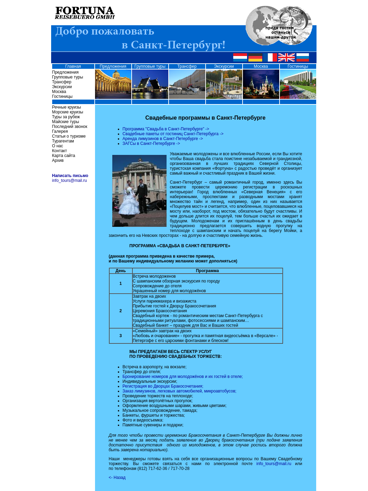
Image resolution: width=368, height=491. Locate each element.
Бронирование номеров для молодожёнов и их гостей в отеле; (183, 376)
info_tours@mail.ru (69, 180)
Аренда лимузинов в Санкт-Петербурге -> (163, 138)
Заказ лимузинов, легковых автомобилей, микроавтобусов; (180, 391)
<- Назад (117, 477)
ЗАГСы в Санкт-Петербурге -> (151, 143)
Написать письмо (70, 175)
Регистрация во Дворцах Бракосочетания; (163, 386)
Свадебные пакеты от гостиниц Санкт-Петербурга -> (173, 133)
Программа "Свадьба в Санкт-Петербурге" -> (166, 129)
